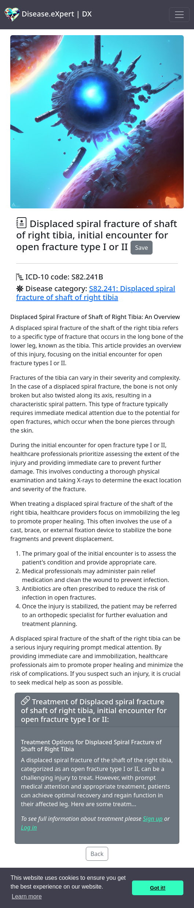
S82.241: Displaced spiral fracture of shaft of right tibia (95, 292)
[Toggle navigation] (179, 14)
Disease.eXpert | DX (48, 15)
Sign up (152, 819)
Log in (29, 827)
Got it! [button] (157, 888)
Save (141, 248)
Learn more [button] (27, 896)
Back (97, 854)
